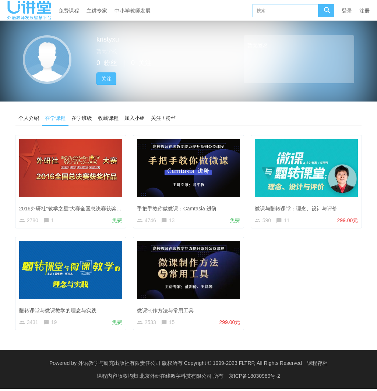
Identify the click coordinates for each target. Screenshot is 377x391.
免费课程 (69, 11)
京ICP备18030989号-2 (254, 378)
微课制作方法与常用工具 (166, 310)
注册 (364, 11)
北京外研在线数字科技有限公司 (176, 378)
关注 (106, 79)
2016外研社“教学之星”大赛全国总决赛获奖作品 (74, 207)
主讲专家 (97, 11)
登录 (347, 11)
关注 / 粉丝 (163, 118)
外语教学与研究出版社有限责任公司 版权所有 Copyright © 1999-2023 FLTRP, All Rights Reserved (190, 365)
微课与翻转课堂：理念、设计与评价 (297, 207)
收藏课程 (108, 118)
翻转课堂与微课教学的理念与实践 (59, 310)
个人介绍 (28, 118)
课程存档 (317, 365)
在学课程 (55, 118)
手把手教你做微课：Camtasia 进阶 (178, 207)
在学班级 (81, 118)
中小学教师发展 (132, 11)
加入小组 (134, 118)
